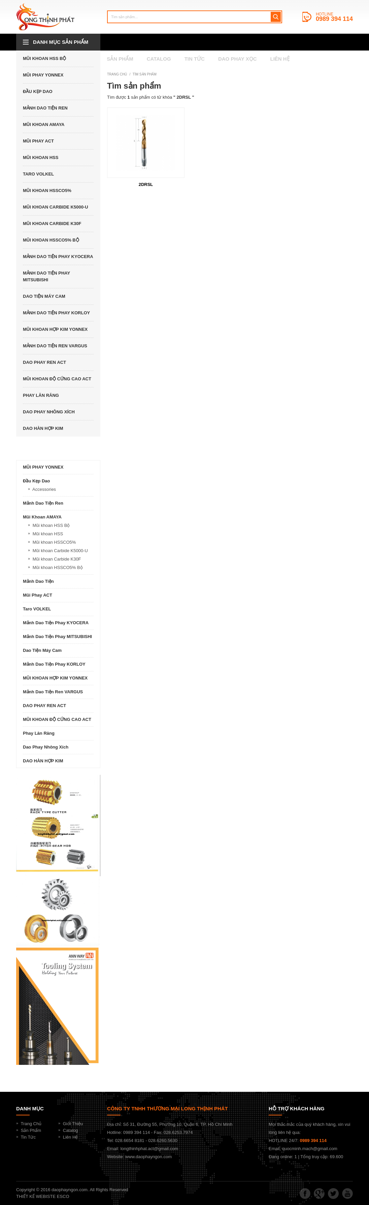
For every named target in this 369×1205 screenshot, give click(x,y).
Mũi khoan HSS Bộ (44, 58)
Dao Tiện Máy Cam (44, 296)
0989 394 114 (334, 18)
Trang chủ (117, 74)
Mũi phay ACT (38, 141)
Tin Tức (28, 1137)
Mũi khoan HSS (40, 157)
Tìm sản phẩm (145, 74)
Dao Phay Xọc (237, 59)
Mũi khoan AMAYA (44, 124)
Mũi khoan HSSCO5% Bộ (51, 240)
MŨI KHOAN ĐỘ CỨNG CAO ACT (57, 378)
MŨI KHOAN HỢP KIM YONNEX (55, 329)
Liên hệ (280, 59)
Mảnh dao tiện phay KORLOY (56, 312)
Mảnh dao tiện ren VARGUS (55, 345)
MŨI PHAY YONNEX (43, 74)
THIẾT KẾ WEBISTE (36, 1196)
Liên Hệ (70, 1137)
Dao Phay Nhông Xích (49, 411)
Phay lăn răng (41, 395)
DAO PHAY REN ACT (44, 362)
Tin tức (194, 59)
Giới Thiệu (73, 1123)
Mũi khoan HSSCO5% (47, 190)
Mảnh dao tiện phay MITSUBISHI (46, 276)
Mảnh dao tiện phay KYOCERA (58, 256)
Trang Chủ (31, 1123)
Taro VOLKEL (38, 174)
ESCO (63, 1196)
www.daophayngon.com (148, 1156)
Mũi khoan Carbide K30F (52, 223)
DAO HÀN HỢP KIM (43, 428)
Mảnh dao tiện (38, 581)
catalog (159, 59)
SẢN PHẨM (120, 59)
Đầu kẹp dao (38, 91)
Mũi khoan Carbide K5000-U (55, 207)
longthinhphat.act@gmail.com (149, 1148)
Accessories (44, 489)
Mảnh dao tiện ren (45, 107)
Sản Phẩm (31, 1130)
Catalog (70, 1130)
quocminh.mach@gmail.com (309, 1148)
